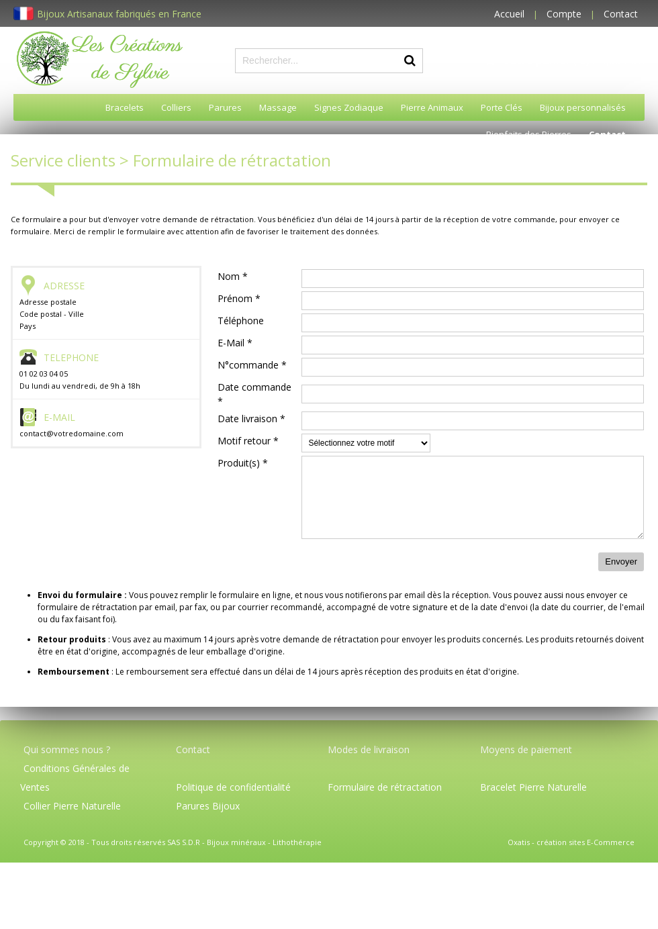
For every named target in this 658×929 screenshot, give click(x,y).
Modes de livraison (369, 749)
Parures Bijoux (208, 805)
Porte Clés (501, 107)
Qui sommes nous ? (66, 749)
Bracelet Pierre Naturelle (533, 787)
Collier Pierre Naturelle (72, 805)
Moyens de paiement (526, 749)
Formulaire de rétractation (385, 787)
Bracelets (124, 107)
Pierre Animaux (432, 107)
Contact (621, 13)
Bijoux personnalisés (583, 107)
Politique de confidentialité (233, 787)
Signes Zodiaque (348, 107)
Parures (225, 107)
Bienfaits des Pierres (528, 134)
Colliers (176, 107)
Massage (278, 107)
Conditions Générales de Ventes (75, 777)
